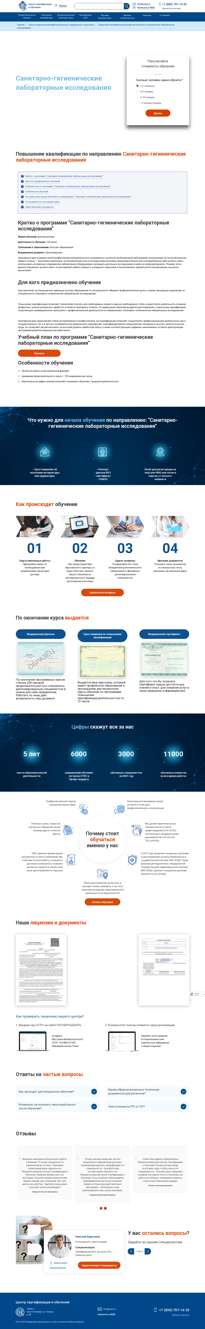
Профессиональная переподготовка (65, 16)
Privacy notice (196, 994)
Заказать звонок (180, 1314)
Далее (158, 113)
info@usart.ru (143, 4)
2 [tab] (104, 1208)
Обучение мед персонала (104, 16)
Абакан (63, 5)
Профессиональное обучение (26, 16)
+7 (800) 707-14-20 (174, 4)
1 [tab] (100, 1208)
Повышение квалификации (46, 16)
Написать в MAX (146, 7)
